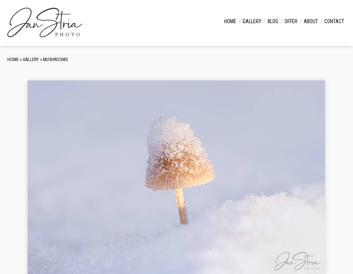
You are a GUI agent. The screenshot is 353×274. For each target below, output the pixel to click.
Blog (273, 21)
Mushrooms (55, 59)
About (311, 21)
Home (230, 21)
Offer (291, 21)
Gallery (252, 21)
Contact (334, 21)
